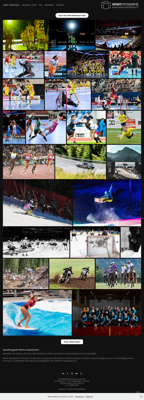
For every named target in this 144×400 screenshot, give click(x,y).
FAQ (40, 5)
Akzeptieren (79, 396)
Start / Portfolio (11, 5)
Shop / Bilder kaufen (72, 341)
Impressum (63, 389)
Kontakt (60, 5)
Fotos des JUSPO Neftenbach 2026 (72, 15)
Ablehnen (89, 396)
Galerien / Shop (29, 5)
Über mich (49, 5)
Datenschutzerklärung (76, 389)
